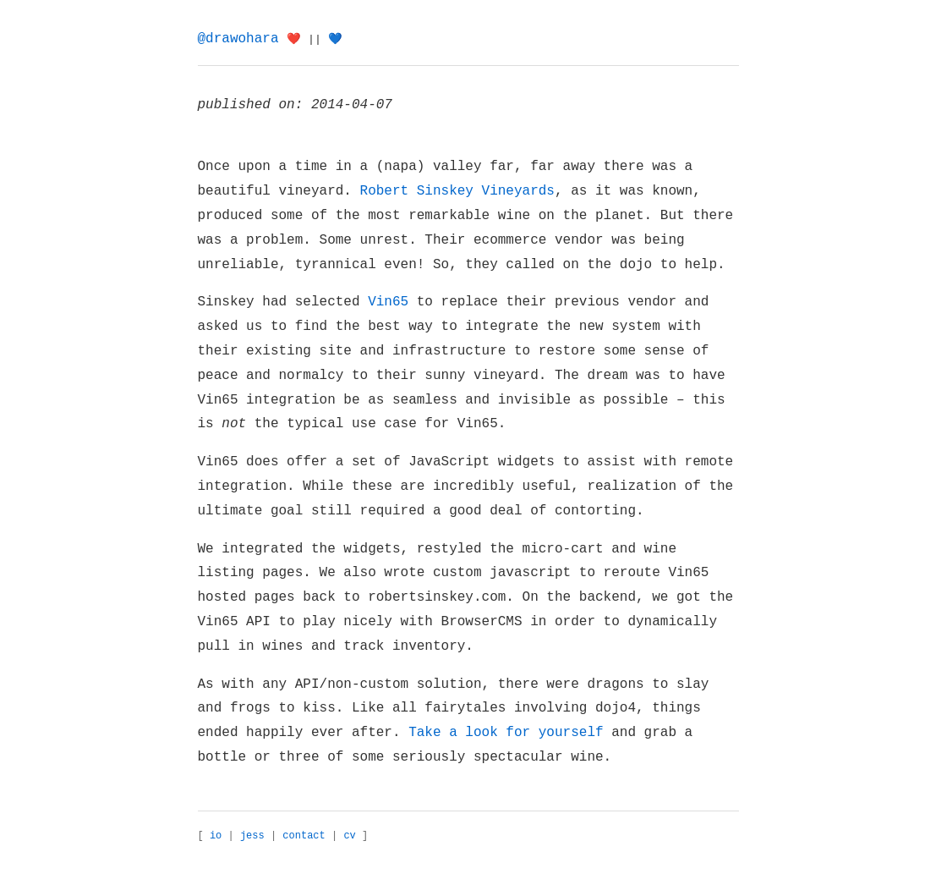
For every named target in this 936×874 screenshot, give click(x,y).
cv (349, 836)
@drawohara (238, 39)
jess (252, 836)
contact (303, 836)
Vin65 (388, 302)
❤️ (294, 39)
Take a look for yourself (505, 732)
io (216, 836)
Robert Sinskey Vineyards (457, 191)
